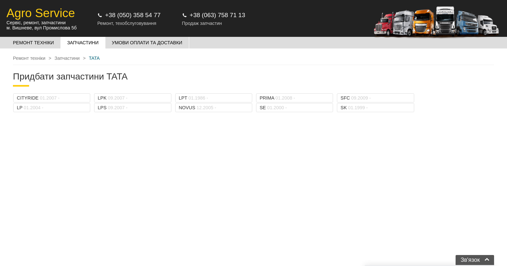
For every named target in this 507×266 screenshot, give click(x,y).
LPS (112, 107)
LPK (112, 98)
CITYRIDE (38, 98)
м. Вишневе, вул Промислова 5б (41, 27)
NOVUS (197, 107)
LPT (193, 98)
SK (354, 107)
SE (273, 107)
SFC (355, 98)
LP (30, 107)
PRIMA (277, 98)
